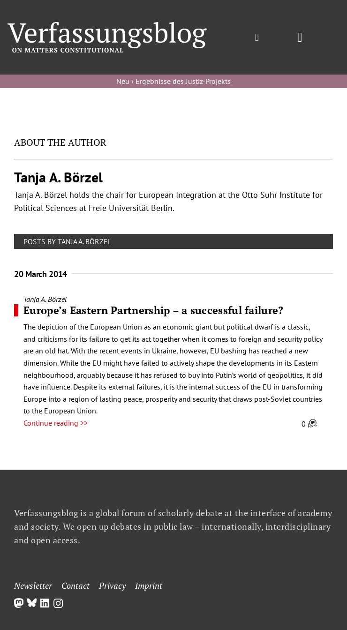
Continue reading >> (55, 423)
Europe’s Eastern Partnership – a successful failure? (153, 310)
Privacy (112, 585)
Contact (75, 585)
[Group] (107, 25)
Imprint (148, 585)
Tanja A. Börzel (45, 299)
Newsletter (33, 585)
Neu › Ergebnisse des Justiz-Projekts (173, 81)
